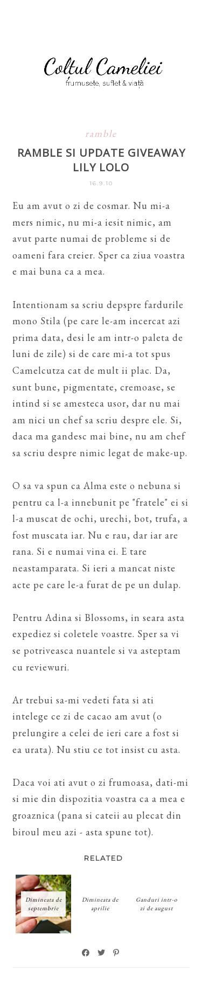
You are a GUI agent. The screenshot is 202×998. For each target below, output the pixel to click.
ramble (101, 133)
